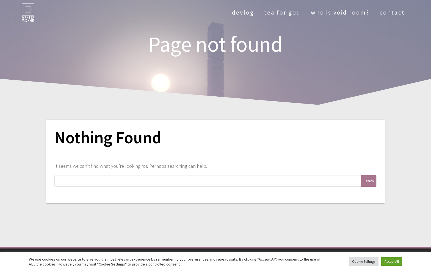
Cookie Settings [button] (363, 261)
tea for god (282, 12)
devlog (243, 12)
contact (392, 12)
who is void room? (340, 12)
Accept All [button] (392, 261)
